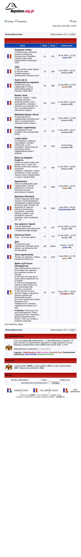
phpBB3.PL (60, 397)
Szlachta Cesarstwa (45, 354)
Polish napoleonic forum (26, 313)
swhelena (65, 73)
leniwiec (65, 229)
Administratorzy (29, 352)
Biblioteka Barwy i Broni (27, 114)
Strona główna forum (13, 34)
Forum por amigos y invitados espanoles (26, 320)
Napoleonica (21, 181)
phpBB (32, 395)
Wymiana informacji (24, 196)
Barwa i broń (21, 95)
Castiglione (65, 294)
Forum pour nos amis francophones (26, 311)
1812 (17, 67)
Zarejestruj (21, 21)
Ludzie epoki (21, 138)
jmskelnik (65, 147)
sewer (65, 58)
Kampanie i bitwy (23, 50)
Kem (42, 368)
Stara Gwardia (30, 354)
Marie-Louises (43, 352)
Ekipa (20, 324)
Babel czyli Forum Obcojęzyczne (23, 264)
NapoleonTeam (56, 352)
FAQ (73, 21)
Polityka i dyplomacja (25, 127)
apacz (65, 258)
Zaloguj (9, 21)
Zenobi (65, 87)
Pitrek (65, 188)
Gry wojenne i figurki (25, 224)
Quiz (17, 241)
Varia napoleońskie (24, 254)
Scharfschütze (65, 209)
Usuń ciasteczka (10, 324)
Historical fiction (23, 235)
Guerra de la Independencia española (27, 81)
